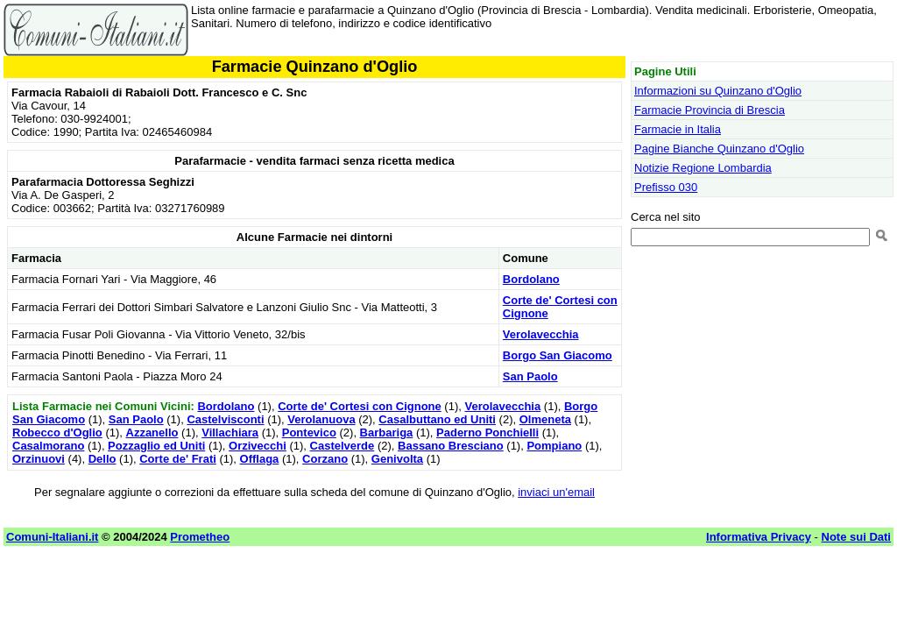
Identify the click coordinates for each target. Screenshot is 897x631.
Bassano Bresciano (451, 445)
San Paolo (530, 376)
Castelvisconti (225, 419)
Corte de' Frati (177, 458)
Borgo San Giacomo (557, 355)
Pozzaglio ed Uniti (156, 445)
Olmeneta (545, 419)
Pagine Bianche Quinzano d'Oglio (719, 148)
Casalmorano (48, 445)
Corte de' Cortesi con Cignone (359, 406)
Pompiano (554, 445)
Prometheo (200, 536)
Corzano (325, 458)
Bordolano (531, 279)
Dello (102, 458)
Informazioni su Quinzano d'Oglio (718, 90)
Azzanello (152, 432)
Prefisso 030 (665, 187)
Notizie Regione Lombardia (703, 167)
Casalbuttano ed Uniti (437, 419)
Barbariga (386, 432)
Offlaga (259, 458)
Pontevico (309, 432)
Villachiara (229, 432)
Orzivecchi (257, 445)
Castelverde (342, 445)
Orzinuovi (38, 458)
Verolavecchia (541, 334)
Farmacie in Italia (677, 129)
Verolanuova (321, 419)
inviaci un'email (556, 492)
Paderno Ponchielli (487, 432)
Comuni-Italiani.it (52, 536)
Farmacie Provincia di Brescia (709, 110)
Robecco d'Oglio (57, 432)
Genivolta (397, 458)
